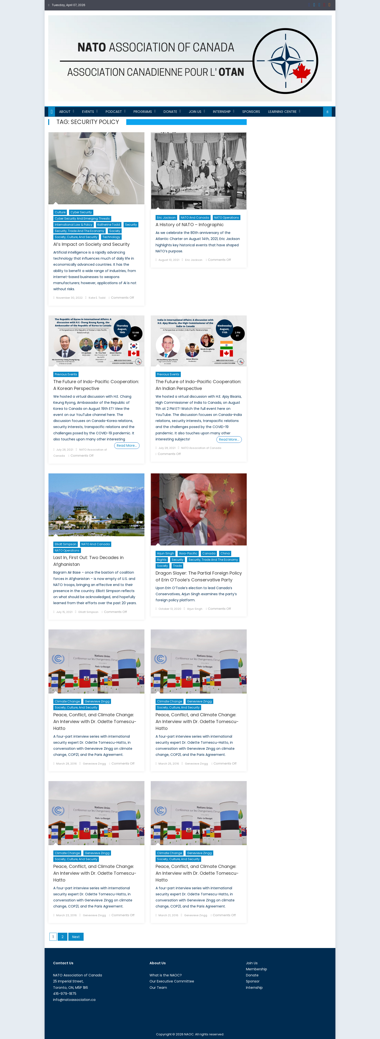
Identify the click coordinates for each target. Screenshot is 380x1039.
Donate (170, 111)
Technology (111, 237)
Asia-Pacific (188, 553)
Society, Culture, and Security (76, 237)
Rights (161, 560)
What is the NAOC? (166, 975)
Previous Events (66, 374)
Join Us (195, 111)
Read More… (127, 445)
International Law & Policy (73, 225)
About (65, 111)
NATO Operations (226, 217)
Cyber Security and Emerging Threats (82, 218)
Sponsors (251, 111)
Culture (60, 212)
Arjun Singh (165, 553)
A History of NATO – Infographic (190, 225)
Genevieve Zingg (97, 701)
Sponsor (253, 981)
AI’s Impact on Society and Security (91, 244)
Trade (177, 566)
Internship (222, 111)
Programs (143, 111)
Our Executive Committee (172, 981)
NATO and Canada (195, 217)
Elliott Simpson (65, 544)
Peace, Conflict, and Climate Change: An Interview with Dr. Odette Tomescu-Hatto (94, 721)
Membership (256, 969)
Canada (208, 553)
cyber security (81, 212)
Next (76, 936)
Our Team (158, 987)
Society (114, 231)
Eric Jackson (166, 217)
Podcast (114, 111)
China (225, 553)
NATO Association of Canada (201, 448)
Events (88, 111)
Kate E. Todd (97, 298)
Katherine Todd (108, 225)
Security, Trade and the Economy (79, 231)
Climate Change (67, 701)
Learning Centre (282, 111)
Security (131, 225)
